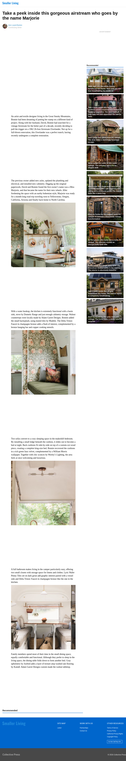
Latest (59, 728)
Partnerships (84, 728)
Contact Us (83, 731)
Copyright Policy (112, 737)
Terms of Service (112, 728)
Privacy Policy (111, 731)
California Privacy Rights (115, 734)
